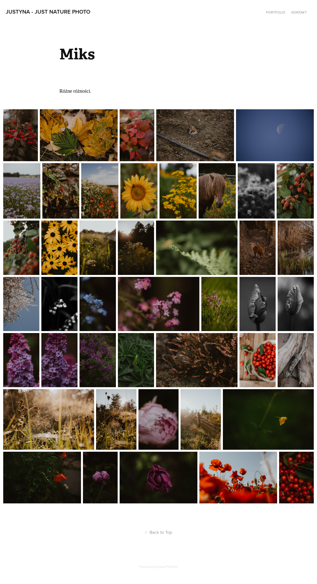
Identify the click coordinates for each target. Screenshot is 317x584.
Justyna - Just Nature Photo (48, 12)
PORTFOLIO (275, 12)
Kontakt (299, 12)
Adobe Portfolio (167, 566)
